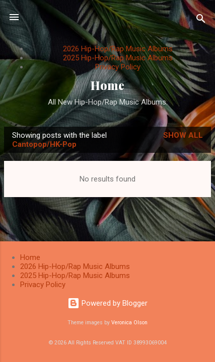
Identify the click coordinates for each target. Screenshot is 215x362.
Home (107, 85)
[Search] (201, 20)
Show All (183, 135)
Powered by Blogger (107, 303)
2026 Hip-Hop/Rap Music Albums (118, 48)
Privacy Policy (117, 66)
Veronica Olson (129, 322)
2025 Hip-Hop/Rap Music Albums (118, 57)
